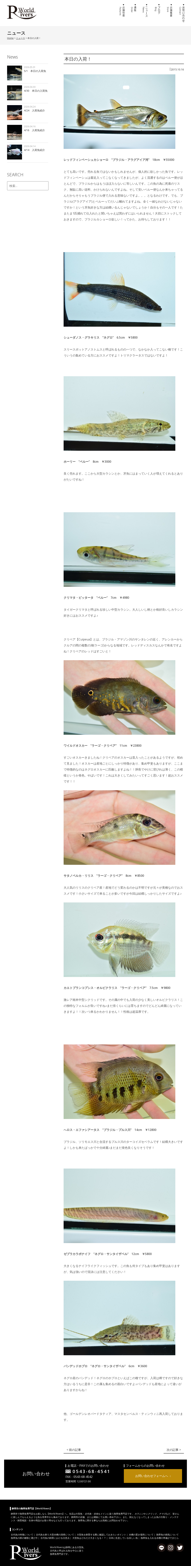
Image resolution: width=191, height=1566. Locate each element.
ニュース (145, 13)
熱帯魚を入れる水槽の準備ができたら (160, 1538)
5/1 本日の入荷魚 (35, 71)
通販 (133, 13)
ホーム (109, 13)
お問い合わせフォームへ (151, 1476)
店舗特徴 (121, 13)
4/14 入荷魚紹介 (34, 150)
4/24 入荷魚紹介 (34, 110)
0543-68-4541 (92, 1471)
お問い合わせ (181, 13)
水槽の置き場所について (141, 1534)
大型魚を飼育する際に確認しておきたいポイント (101, 1534)
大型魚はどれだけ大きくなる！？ (89, 1538)
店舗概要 (169, 13)
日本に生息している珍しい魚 (123, 1538)
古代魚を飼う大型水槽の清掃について (55, 1534)
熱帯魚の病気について (167, 1534)
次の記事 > (174, 1450)
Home (10, 38)
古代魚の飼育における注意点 (55, 1538)
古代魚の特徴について (22, 1534)
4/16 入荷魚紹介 (34, 130)
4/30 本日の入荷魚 (36, 90)
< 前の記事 (74, 1450)
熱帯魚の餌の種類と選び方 (24, 1538)
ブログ (157, 13)
